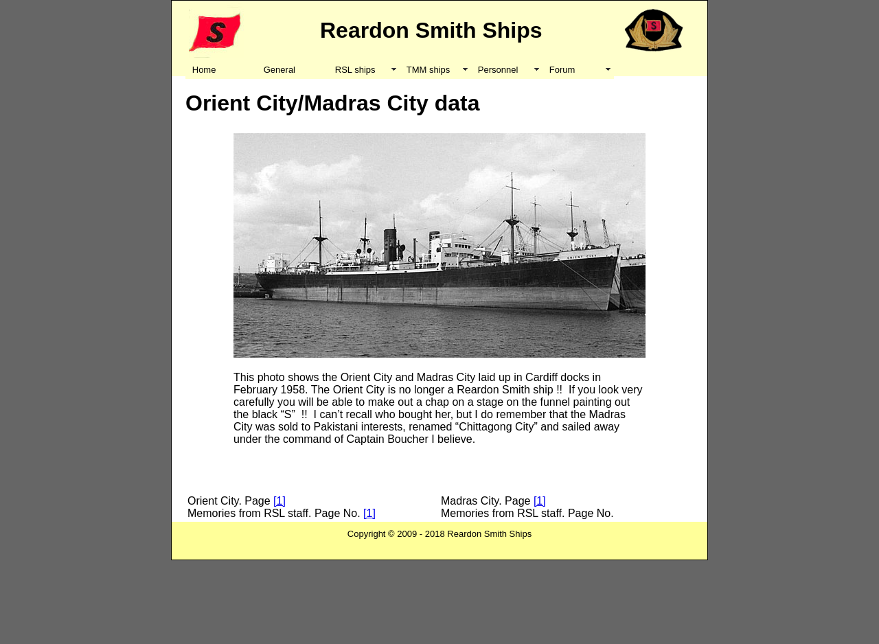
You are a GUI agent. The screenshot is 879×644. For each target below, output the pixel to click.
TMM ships (428, 70)
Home (204, 70)
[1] (279, 501)
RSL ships (355, 70)
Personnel (498, 70)
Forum (562, 70)
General (279, 70)
